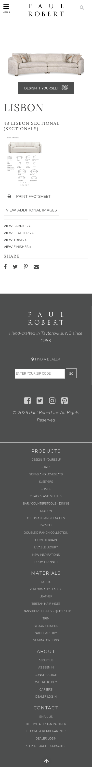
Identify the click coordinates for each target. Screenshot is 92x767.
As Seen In (46, 667)
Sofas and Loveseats (46, 474)
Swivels (46, 525)
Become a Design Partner (46, 724)
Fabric (46, 582)
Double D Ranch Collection (46, 533)
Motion (46, 511)
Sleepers (46, 482)
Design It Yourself (41, 88)
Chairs (46, 467)
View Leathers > (19, 233)
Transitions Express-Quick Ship (46, 611)
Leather (46, 596)
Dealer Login (46, 739)
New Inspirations (46, 555)
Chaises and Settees (46, 496)
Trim (45, 618)
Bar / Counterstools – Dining (46, 504)
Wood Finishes (46, 626)
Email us (46, 717)
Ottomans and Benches (46, 518)
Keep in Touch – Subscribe (46, 746)
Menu (6, 9)
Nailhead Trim (46, 633)
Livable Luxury (46, 547)
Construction (46, 675)
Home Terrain (46, 540)
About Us (46, 660)
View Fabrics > (17, 226)
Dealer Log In (46, 697)
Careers (46, 690)
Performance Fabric (46, 589)
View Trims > (15, 240)
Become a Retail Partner (46, 731)
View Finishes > (17, 247)
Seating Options (46, 640)
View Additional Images (31, 210)
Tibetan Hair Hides (45, 604)
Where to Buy (46, 682)
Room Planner (45, 562)
